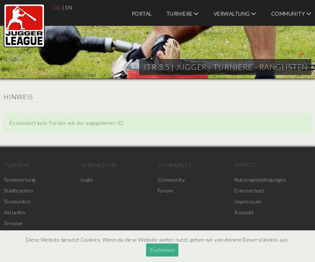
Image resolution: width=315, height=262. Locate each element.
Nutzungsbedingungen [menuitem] (260, 179)
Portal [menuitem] (142, 14)
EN (68, 7)
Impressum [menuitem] (247, 201)
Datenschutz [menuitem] (249, 190)
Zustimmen (162, 250)
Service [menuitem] (245, 165)
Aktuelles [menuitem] (15, 212)
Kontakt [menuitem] (244, 212)
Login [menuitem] (87, 179)
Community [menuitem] (291, 14)
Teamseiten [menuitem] (17, 201)
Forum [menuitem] (165, 190)
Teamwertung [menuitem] (20, 179)
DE (57, 7)
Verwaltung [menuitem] (235, 14)
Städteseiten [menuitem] (18, 190)
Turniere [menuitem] (182, 14)
